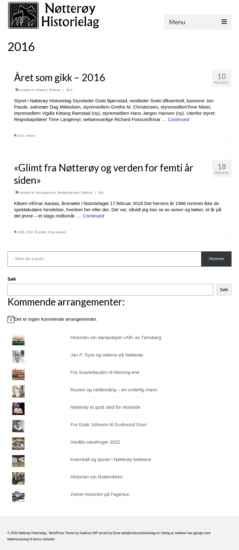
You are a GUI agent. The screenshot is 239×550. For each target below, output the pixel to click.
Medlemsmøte (68, 192)
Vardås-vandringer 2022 (95, 442)
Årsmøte (40, 232)
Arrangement (46, 192)
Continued (178, 119)
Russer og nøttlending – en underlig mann (114, 389)
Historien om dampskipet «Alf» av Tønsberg (116, 337)
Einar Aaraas (57, 232)
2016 (20, 136)
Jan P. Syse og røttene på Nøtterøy (107, 354)
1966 (20, 232)
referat (30, 136)
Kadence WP (89, 533)
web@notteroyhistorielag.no (141, 533)
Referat (54, 90)
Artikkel (41, 90)
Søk (11, 279)
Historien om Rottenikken (97, 476)
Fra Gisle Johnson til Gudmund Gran (109, 424)
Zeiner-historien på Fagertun (100, 494)
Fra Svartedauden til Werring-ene (105, 372)
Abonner (216, 258)
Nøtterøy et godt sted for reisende (105, 407)
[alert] (119, 319)
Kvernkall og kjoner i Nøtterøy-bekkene (111, 459)
